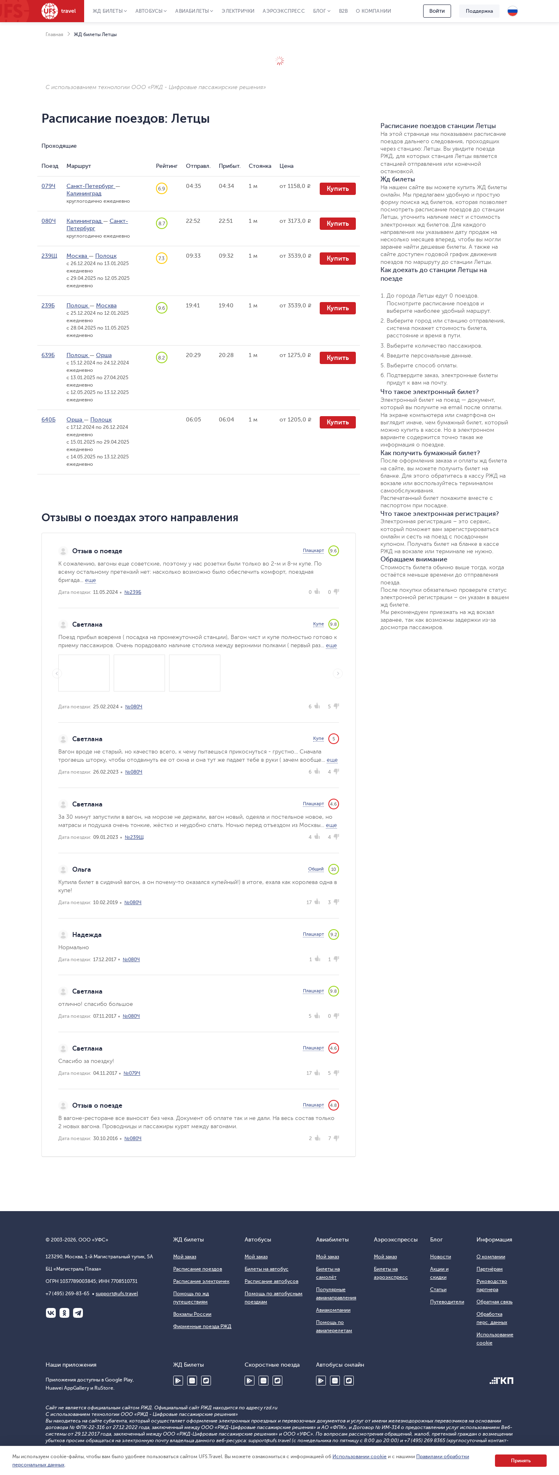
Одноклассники (64, 1313)
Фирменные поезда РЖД (202, 1326)
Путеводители (447, 1302)
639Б (48, 355)
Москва (77, 256)
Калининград (83, 193)
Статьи (438, 1289)
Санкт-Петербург (90, 186)
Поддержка (479, 11)
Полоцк (106, 256)
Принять (521, 1461)
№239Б (132, 592)
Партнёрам (490, 1269)
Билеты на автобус (267, 1269)
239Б (48, 305)
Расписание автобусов (271, 1281)
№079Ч (132, 1073)
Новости (440, 1257)
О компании (373, 11)
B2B (343, 11)
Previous (57, 673)
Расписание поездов (197, 1269)
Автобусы (149, 11)
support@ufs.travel (117, 1293)
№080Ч (133, 707)
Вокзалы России (192, 1314)
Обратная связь (495, 1302)
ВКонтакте (51, 1313)
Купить (338, 188)
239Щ (49, 256)
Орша (104, 355)
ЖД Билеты (108, 11)
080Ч (48, 221)
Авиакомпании (333, 1310)
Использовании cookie (359, 1456)
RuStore (206, 1381)
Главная (54, 34)
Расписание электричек (201, 1281)
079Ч (48, 186)
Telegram (78, 1313)
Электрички (238, 11)
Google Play (178, 1381)
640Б (48, 420)
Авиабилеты (192, 11)
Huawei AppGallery (192, 1381)
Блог (319, 11)
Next (338, 673)
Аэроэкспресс (284, 11)
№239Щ (134, 837)
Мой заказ (184, 1257)
